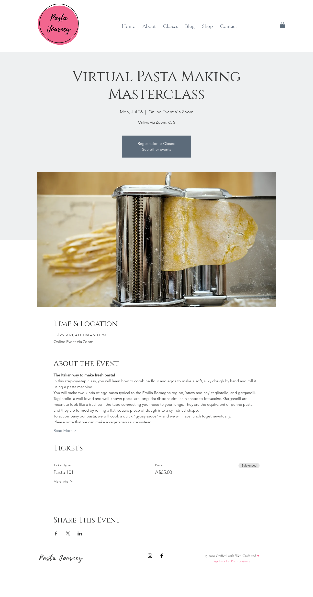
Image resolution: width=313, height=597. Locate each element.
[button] (282, 25)
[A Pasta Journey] (150, 556)
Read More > (65, 430)
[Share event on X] (68, 533)
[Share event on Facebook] (56, 533)
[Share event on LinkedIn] (80, 533)
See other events (156, 149)
